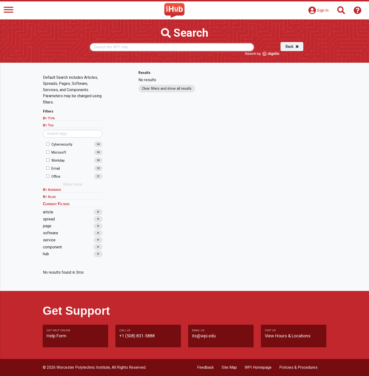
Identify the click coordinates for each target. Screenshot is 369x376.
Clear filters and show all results (167, 89)
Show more (72, 184)
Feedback (205, 367)
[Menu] (8, 10)
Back (291, 46)
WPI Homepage (258, 367)
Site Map (229, 367)
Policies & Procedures (298, 367)
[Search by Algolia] (262, 55)
